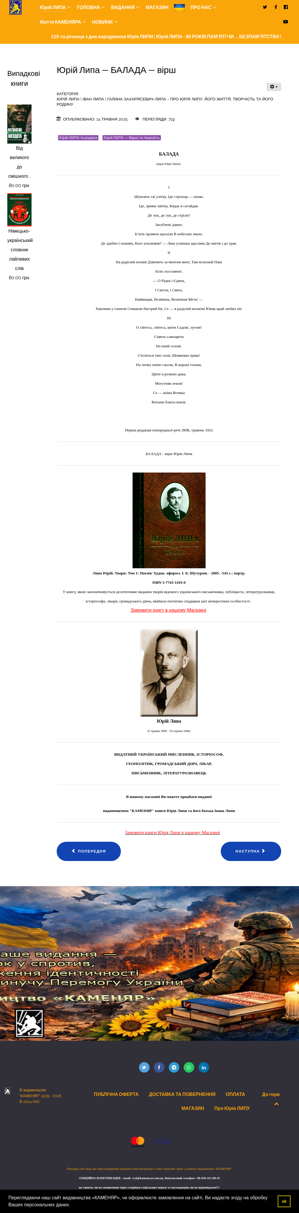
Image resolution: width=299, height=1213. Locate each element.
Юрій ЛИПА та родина (78, 137)
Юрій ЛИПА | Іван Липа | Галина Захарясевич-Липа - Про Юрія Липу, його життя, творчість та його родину (165, 102)
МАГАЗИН (193, 1108)
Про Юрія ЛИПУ (232, 1108)
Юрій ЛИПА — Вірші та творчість (132, 137)
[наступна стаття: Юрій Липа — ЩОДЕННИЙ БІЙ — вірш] (251, 851)
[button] (72, 1205)
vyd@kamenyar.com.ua (147, 1178)
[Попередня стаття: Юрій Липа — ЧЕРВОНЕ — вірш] (89, 851)
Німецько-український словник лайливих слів (20, 249)
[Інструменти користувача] (274, 87)
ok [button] (284, 1201)
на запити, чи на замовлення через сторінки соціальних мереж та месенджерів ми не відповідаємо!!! (149, 1187)
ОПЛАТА (235, 1094)
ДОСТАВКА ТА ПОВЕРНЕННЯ (182, 1094)
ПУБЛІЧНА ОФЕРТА (116, 1094)
